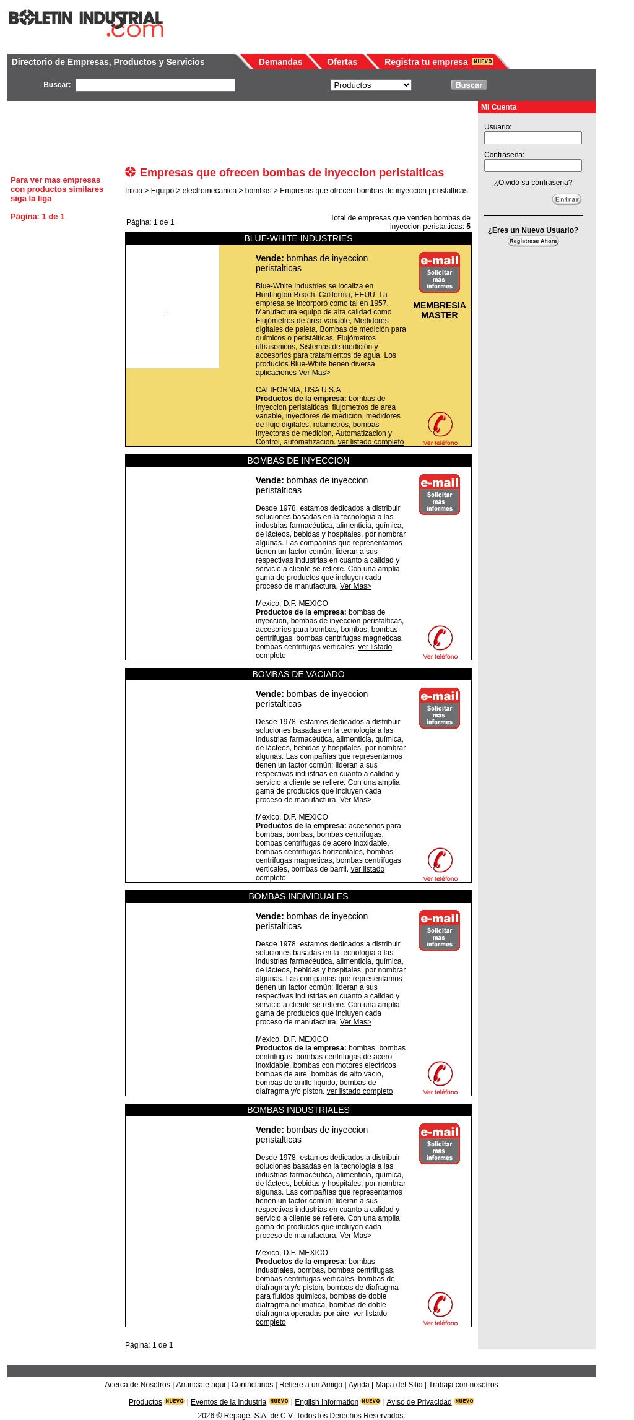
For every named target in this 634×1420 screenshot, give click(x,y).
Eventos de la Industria (228, 1402)
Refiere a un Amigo (310, 1384)
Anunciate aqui (200, 1384)
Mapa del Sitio (398, 1384)
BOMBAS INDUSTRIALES (298, 1110)
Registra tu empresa (426, 62)
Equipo (162, 190)
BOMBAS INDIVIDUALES (298, 896)
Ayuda (359, 1384)
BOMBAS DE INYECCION (299, 460)
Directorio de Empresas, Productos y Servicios (108, 62)
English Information (326, 1402)
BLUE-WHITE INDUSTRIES (298, 238)
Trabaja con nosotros (463, 1384)
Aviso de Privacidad (419, 1402)
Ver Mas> (314, 372)
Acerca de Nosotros (137, 1384)
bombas (258, 190)
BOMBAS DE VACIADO (298, 674)
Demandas (281, 62)
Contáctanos (252, 1384)
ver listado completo (371, 442)
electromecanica (210, 190)
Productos (145, 1402)
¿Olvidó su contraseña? (533, 182)
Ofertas (342, 62)
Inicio (133, 190)
